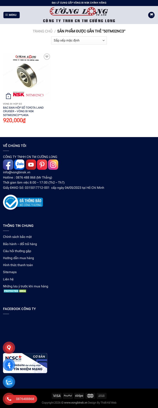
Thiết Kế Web (108, 402)
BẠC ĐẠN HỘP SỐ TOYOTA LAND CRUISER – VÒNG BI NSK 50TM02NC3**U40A (23, 111)
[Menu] (11, 15)
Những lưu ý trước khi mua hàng (25, 286)
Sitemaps (10, 272)
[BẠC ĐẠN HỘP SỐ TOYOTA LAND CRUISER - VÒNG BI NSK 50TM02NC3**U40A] (27, 76)
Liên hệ (8, 279)
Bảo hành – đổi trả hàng (20, 244)
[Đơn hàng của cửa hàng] (79, 40)
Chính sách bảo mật (17, 237)
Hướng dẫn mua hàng (18, 258)
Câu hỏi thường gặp (17, 251)
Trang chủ (42, 31)
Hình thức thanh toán (18, 265)
